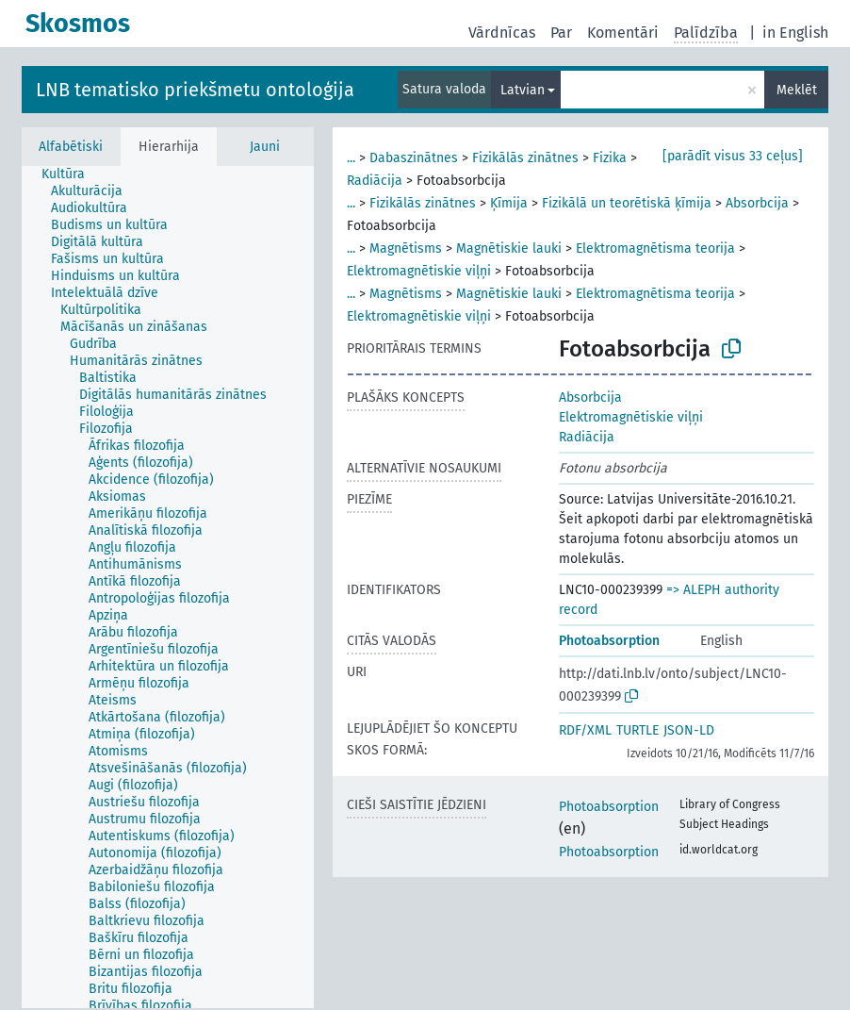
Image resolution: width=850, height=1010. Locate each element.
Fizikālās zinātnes (525, 158)
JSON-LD (688, 730)
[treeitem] (71, 174)
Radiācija (374, 181)
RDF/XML (585, 730)
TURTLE (637, 730)
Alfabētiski (71, 147)
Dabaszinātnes (413, 158)
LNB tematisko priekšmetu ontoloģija (195, 89)
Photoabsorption (609, 641)
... (351, 158)
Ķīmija (509, 203)
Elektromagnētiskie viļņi (419, 271)
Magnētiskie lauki (509, 248)
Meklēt (796, 90)
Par (561, 32)
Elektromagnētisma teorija (655, 248)
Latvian (522, 90)
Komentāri (623, 32)
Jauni (265, 147)
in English (795, 32)
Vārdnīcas (501, 32)
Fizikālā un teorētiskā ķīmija (626, 203)
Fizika (610, 158)
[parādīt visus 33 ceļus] (732, 156)
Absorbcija (757, 203)
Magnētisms (405, 248)
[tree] (168, 587)
